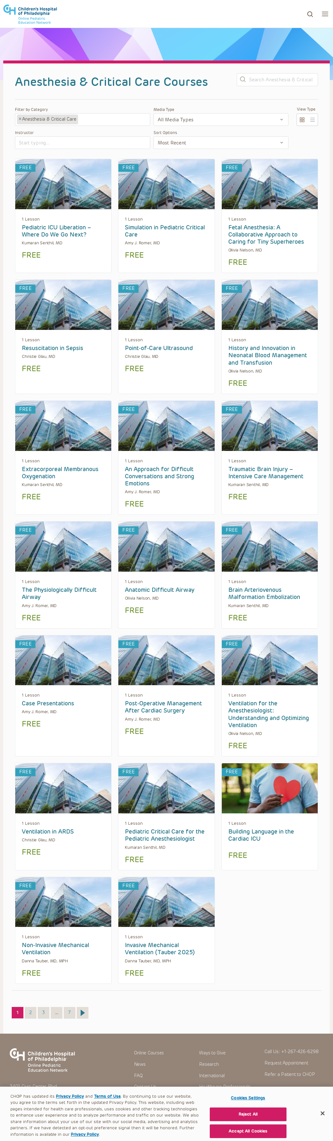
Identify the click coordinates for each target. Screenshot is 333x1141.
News (140, 1064)
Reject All (248, 1124)
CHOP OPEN (30, 14)
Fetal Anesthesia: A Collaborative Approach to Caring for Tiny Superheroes (266, 235)
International (211, 1076)
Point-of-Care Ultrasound (159, 348)
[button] (325, 13)
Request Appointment (286, 1063)
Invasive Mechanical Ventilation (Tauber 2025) (160, 949)
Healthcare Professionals (224, 1087)
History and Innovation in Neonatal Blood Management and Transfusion (267, 355)
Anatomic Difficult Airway (159, 589)
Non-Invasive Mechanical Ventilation (55, 949)
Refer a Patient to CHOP (289, 1074)
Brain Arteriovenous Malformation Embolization (264, 593)
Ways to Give (212, 1053)
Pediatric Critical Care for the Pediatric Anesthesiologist (165, 835)
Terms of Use (107, 1106)
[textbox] (104, 119)
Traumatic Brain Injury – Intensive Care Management (265, 473)
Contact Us (145, 1087)
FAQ (138, 1076)
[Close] (322, 1123)
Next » (82, 1013)
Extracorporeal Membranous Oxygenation (60, 473)
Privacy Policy (70, 1106)
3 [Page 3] (45, 1011)
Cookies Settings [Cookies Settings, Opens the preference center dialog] (248, 1108)
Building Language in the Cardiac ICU (261, 835)
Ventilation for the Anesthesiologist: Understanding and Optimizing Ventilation (268, 714)
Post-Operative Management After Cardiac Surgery (163, 707)
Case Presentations (48, 703)
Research (209, 1064)
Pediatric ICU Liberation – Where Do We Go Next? (56, 231)
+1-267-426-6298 (300, 1051)
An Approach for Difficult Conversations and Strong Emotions (159, 476)
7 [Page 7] (71, 1011)
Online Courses (149, 1053)
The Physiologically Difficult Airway (59, 593)
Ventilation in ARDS (48, 831)
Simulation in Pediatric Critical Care (165, 231)
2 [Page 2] (32, 1011)
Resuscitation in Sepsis (52, 348)
